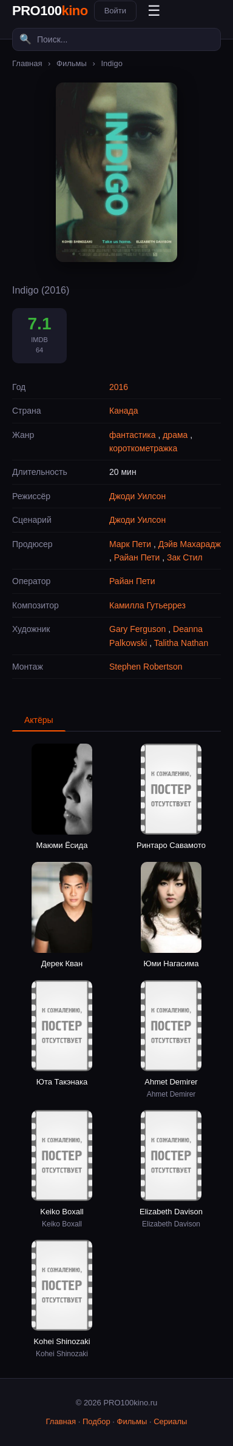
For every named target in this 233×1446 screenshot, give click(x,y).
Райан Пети (137, 557)
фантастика (132, 435)
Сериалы (170, 1421)
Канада (123, 410)
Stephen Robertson (146, 666)
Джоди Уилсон (137, 496)
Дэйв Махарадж (189, 544)
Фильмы (71, 63)
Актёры (38, 720)
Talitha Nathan (181, 643)
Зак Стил (185, 557)
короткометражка (143, 448)
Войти (115, 10)
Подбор (96, 1421)
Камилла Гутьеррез (147, 605)
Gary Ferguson (137, 629)
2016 (118, 387)
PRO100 (50, 10)
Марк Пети (130, 544)
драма (175, 435)
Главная (27, 63)
